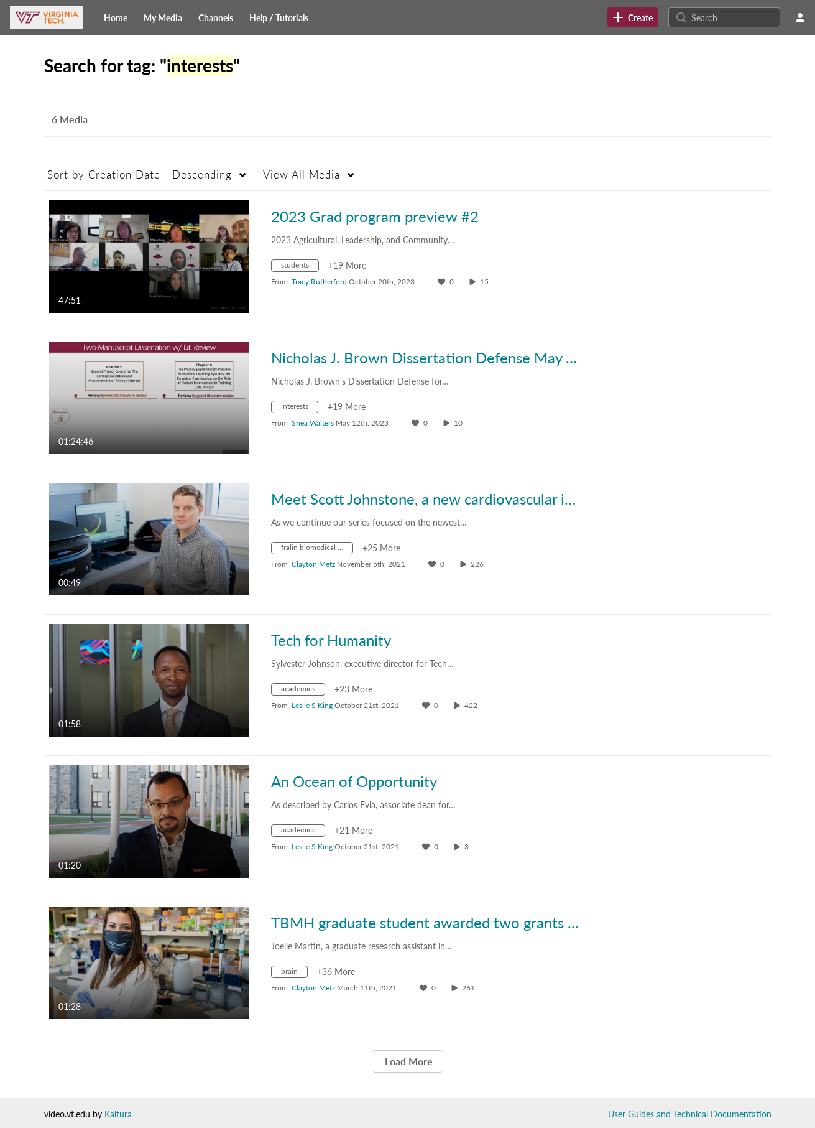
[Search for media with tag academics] (302, 691)
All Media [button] (301, 174)
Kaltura (118, 1114)
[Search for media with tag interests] (299, 408)
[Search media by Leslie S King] (312, 705)
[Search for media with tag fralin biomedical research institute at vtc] (316, 549)
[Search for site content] (734, 17)
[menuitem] (115, 17)
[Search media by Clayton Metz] (313, 564)
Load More (407, 1061)
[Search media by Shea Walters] (313, 422)
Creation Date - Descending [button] (139, 174)
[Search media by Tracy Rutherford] (319, 281)
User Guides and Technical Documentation (689, 1114)
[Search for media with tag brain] (294, 973)
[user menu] (800, 17)
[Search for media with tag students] (299, 267)
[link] (632, 17)
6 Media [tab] (70, 119)
